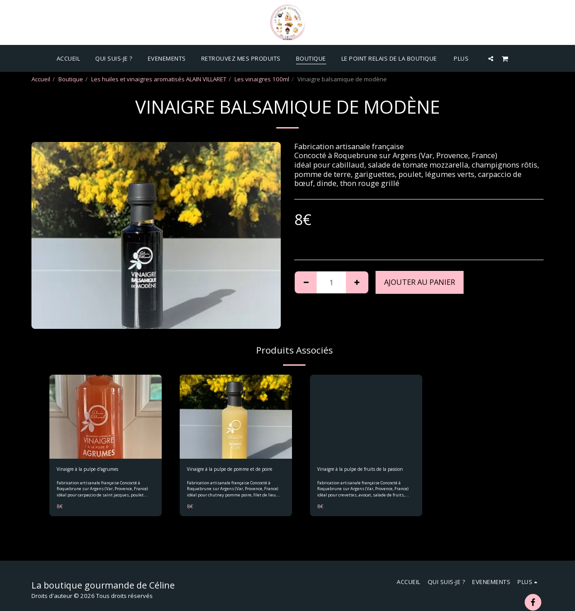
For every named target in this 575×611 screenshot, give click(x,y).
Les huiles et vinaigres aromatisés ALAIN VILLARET (158, 79)
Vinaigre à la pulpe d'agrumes (98, 470)
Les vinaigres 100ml (261, 79)
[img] (105, 417)
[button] (490, 58)
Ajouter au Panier (419, 282)
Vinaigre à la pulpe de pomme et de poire (235, 474)
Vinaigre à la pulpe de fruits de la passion (362, 474)
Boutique (70, 79)
